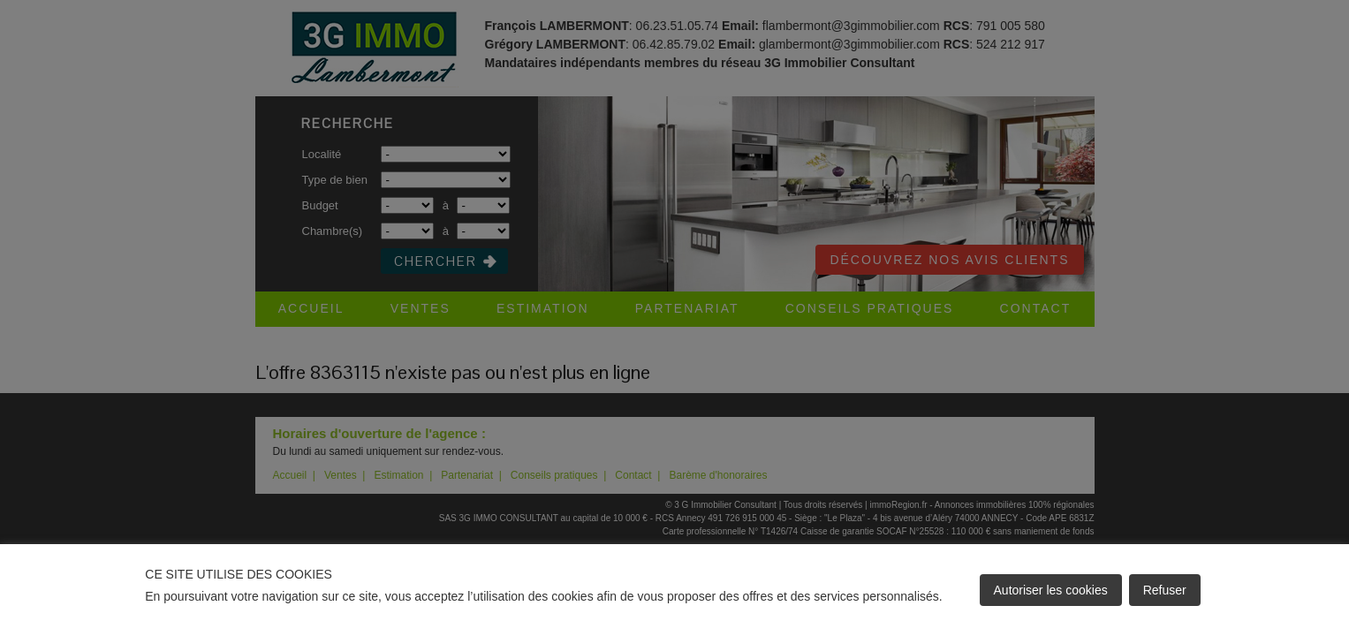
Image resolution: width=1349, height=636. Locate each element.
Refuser (1164, 590)
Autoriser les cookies (1051, 590)
